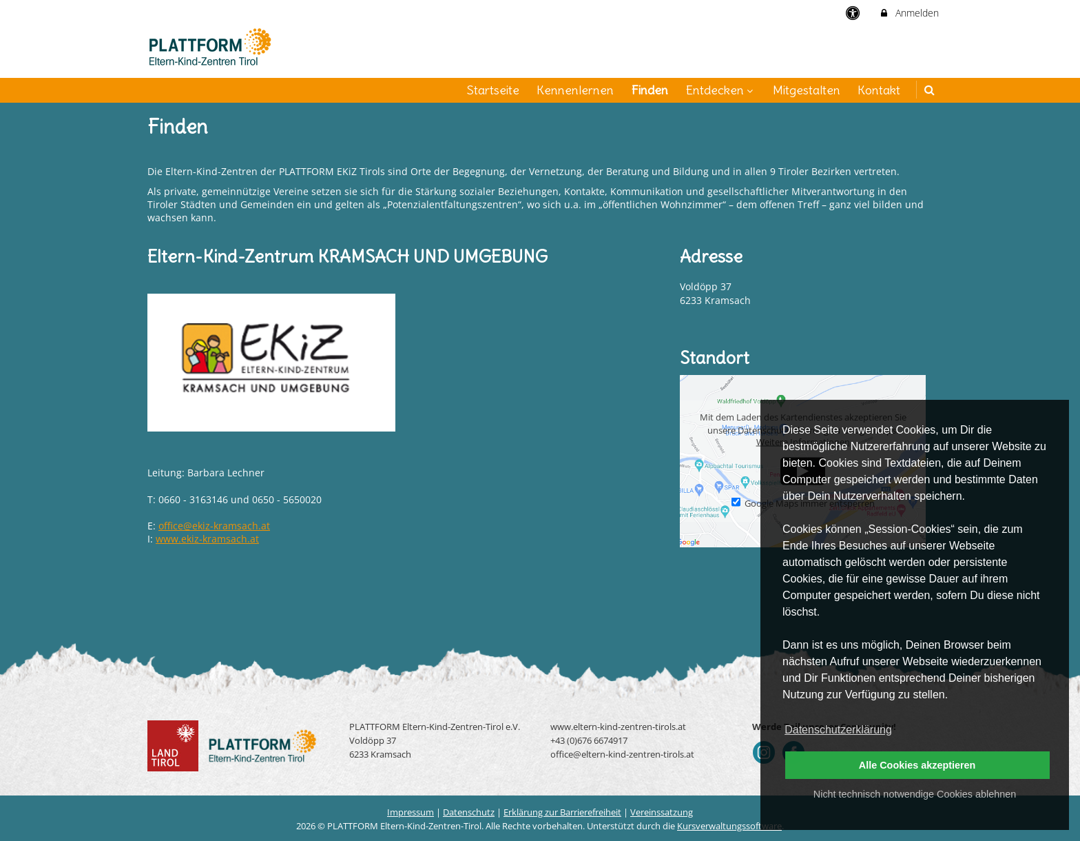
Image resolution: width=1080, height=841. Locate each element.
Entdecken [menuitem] (720, 90)
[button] (929, 90)
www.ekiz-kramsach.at (207, 538)
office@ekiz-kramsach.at (214, 525)
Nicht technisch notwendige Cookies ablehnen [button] (914, 794)
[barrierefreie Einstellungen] (854, 12)
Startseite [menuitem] (493, 90)
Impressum (410, 812)
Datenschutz (469, 812)
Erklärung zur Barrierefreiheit (562, 812)
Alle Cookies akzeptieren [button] (917, 765)
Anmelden (908, 12)
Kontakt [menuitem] (879, 90)
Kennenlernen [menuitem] (575, 90)
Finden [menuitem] (649, 90)
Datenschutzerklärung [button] (838, 730)
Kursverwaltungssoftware (729, 826)
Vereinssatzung (661, 812)
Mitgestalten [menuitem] (806, 90)
